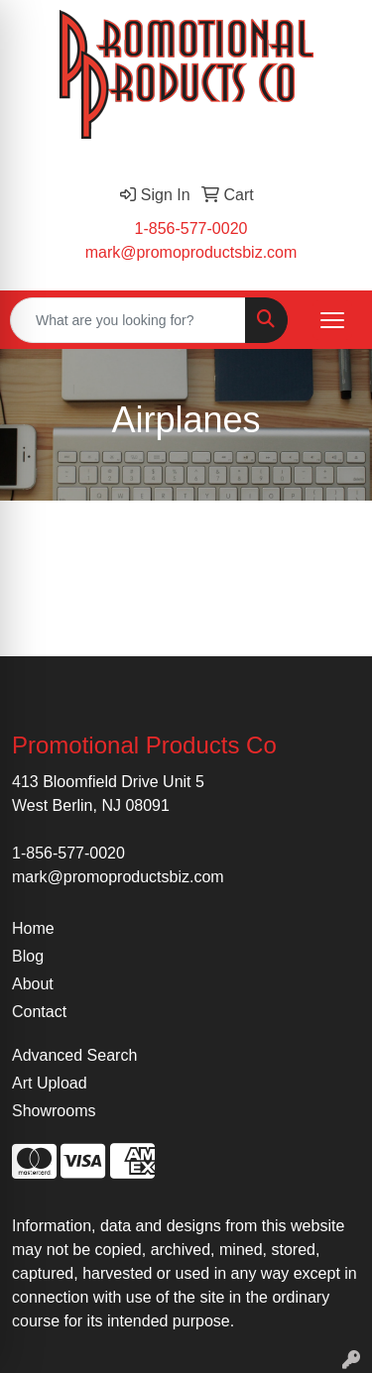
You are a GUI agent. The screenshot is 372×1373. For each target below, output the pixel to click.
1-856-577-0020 (191, 228)
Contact (39, 1011)
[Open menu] (332, 320)
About (33, 983)
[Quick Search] (128, 320)
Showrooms (53, 1110)
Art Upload (49, 1083)
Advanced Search (74, 1055)
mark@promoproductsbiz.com (191, 252)
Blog (28, 956)
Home (33, 928)
